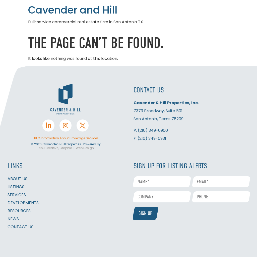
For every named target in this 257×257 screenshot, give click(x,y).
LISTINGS (16, 187)
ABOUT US (17, 179)
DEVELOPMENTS (23, 203)
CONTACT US (20, 227)
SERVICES (17, 195)
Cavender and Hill (72, 10)
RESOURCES (19, 211)
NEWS (13, 219)
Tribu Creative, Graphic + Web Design (65, 148)
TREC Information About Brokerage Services (65, 138)
